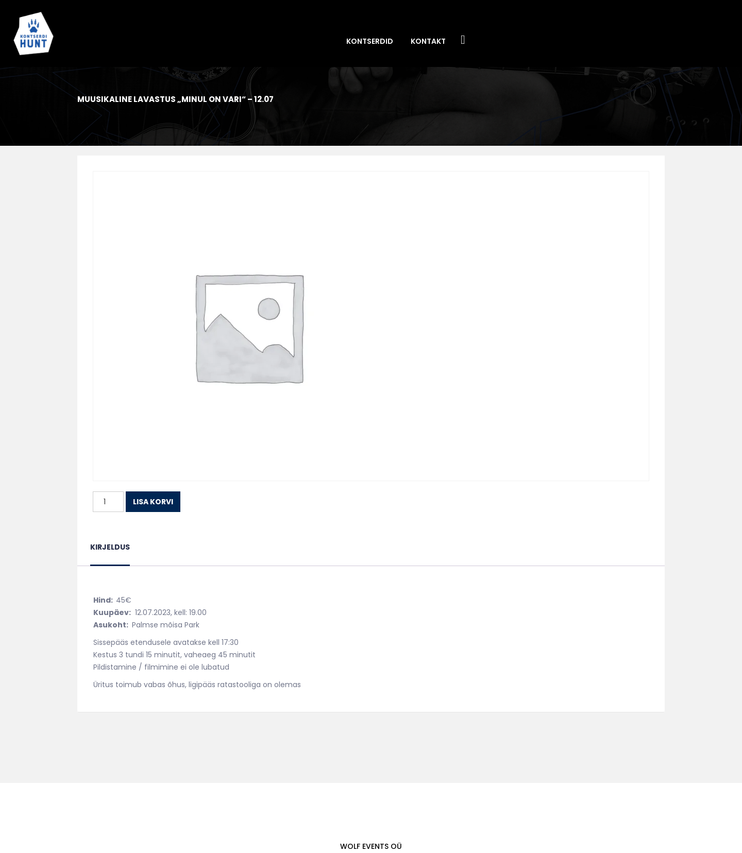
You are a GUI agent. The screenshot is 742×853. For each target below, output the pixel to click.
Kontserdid (369, 41)
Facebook (463, 40)
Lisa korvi (153, 502)
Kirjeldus (110, 547)
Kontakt (428, 41)
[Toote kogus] (108, 501)
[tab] (110, 553)
